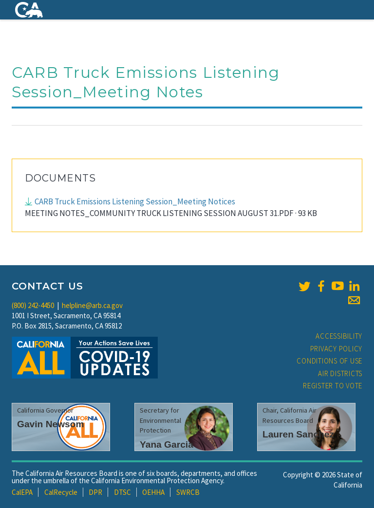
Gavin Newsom (50, 424)
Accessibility (339, 336)
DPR (95, 492)
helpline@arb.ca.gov (92, 305)
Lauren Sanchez (298, 434)
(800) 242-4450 (33, 305)
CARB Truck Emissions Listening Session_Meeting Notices (135, 201)
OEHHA (153, 492)
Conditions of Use (329, 360)
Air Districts (340, 373)
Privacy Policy (336, 348)
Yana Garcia (166, 444)
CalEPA (22, 492)
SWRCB (188, 492)
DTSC (122, 492)
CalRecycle (60, 492)
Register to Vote (332, 385)
